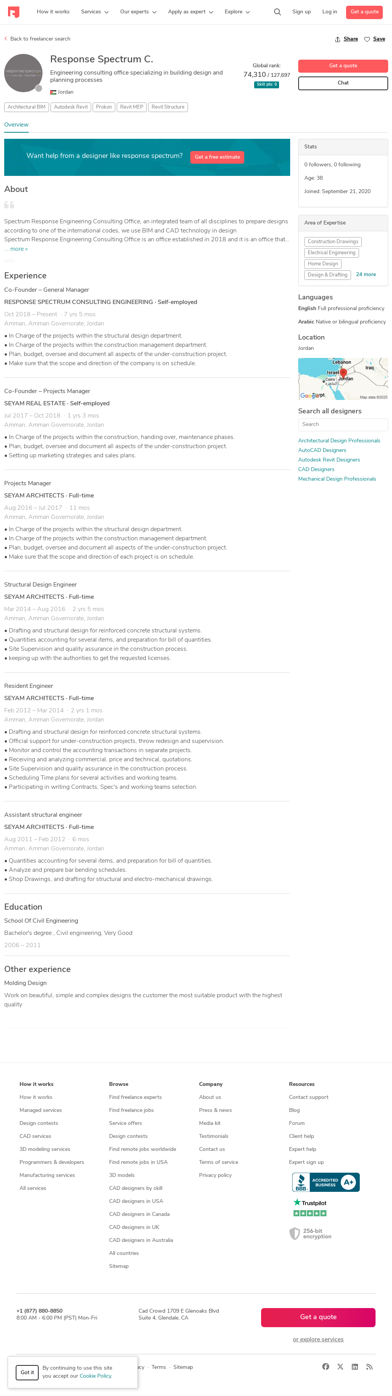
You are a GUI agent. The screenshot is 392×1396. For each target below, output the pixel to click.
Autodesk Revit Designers (329, 460)
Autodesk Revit (71, 107)
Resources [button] (302, 1084)
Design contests (39, 1123)
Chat (343, 83)
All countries (124, 1253)
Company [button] (210, 1084)
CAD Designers (316, 470)
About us (210, 1097)
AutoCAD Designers (322, 450)
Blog (294, 1110)
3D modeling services (45, 1149)
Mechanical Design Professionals (337, 479)
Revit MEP (131, 107)
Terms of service (218, 1162)
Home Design (323, 264)
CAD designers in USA (136, 1201)
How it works (36, 1097)
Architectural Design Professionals (339, 441)
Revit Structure (168, 107)
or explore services (318, 1340)
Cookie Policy (95, 1376)
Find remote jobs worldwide (142, 1149)
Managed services (41, 1110)
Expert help (302, 1149)
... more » (16, 249)
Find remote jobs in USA (138, 1162)
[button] (94, 12)
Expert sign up (306, 1162)
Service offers (125, 1123)
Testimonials (214, 1136)
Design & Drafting (328, 275)
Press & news (215, 1110)
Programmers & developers (52, 1162)
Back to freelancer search (37, 39)
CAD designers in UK (134, 1227)
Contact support (308, 1097)
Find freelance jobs (131, 1110)
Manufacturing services (47, 1175)
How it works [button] (37, 1084)
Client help (301, 1136)
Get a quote (365, 12)
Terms (159, 1367)
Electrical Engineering (332, 252)
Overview (16, 125)
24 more (366, 275)
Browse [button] (118, 1084)
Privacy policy (215, 1175)
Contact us (212, 1149)
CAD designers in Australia (141, 1240)
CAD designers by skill (135, 1188)
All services (33, 1188)
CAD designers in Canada (139, 1214)
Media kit (209, 1123)
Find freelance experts (135, 1097)
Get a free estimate (217, 157)
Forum (297, 1123)
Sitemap (119, 1266)
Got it (27, 1373)
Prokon (104, 107)
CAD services (35, 1136)
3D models (122, 1175)
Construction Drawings (333, 241)
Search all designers (330, 411)
